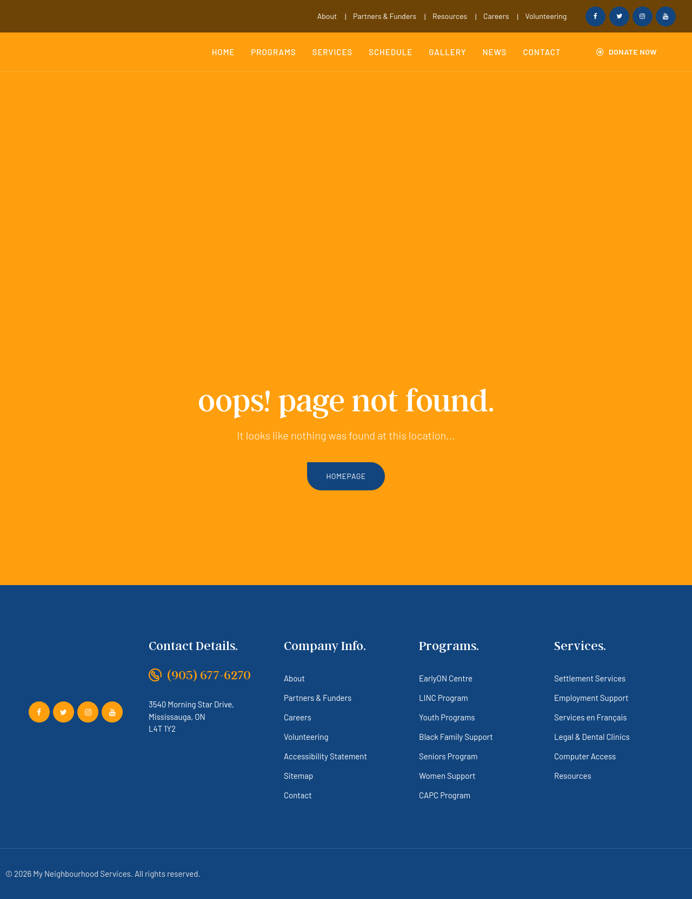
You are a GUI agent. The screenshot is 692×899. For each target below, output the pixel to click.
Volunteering (546, 16)
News (495, 52)
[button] (626, 52)
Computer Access (585, 756)
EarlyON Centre (446, 678)
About (327, 16)
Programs (273, 52)
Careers (496, 16)
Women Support (447, 775)
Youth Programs (447, 717)
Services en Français (590, 717)
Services (332, 52)
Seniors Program (448, 756)
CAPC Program (444, 795)
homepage (346, 476)
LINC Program (443, 698)
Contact (542, 52)
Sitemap (298, 775)
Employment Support (591, 698)
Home (223, 52)
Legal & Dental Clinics (592, 736)
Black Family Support (456, 736)
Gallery (447, 52)
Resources (449, 16)
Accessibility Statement (325, 756)
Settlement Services (590, 678)
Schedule (390, 52)
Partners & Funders (384, 16)
